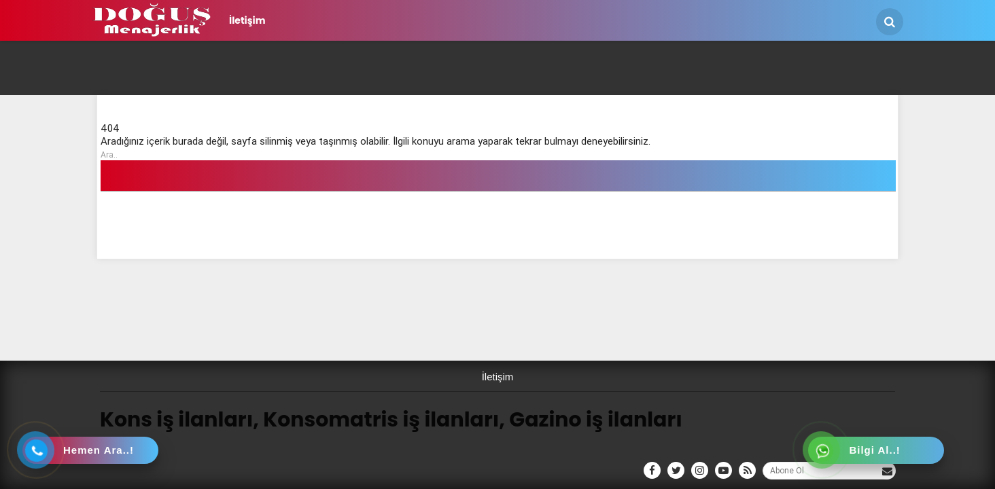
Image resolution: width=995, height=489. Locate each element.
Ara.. (109, 154)
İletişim (247, 20)
